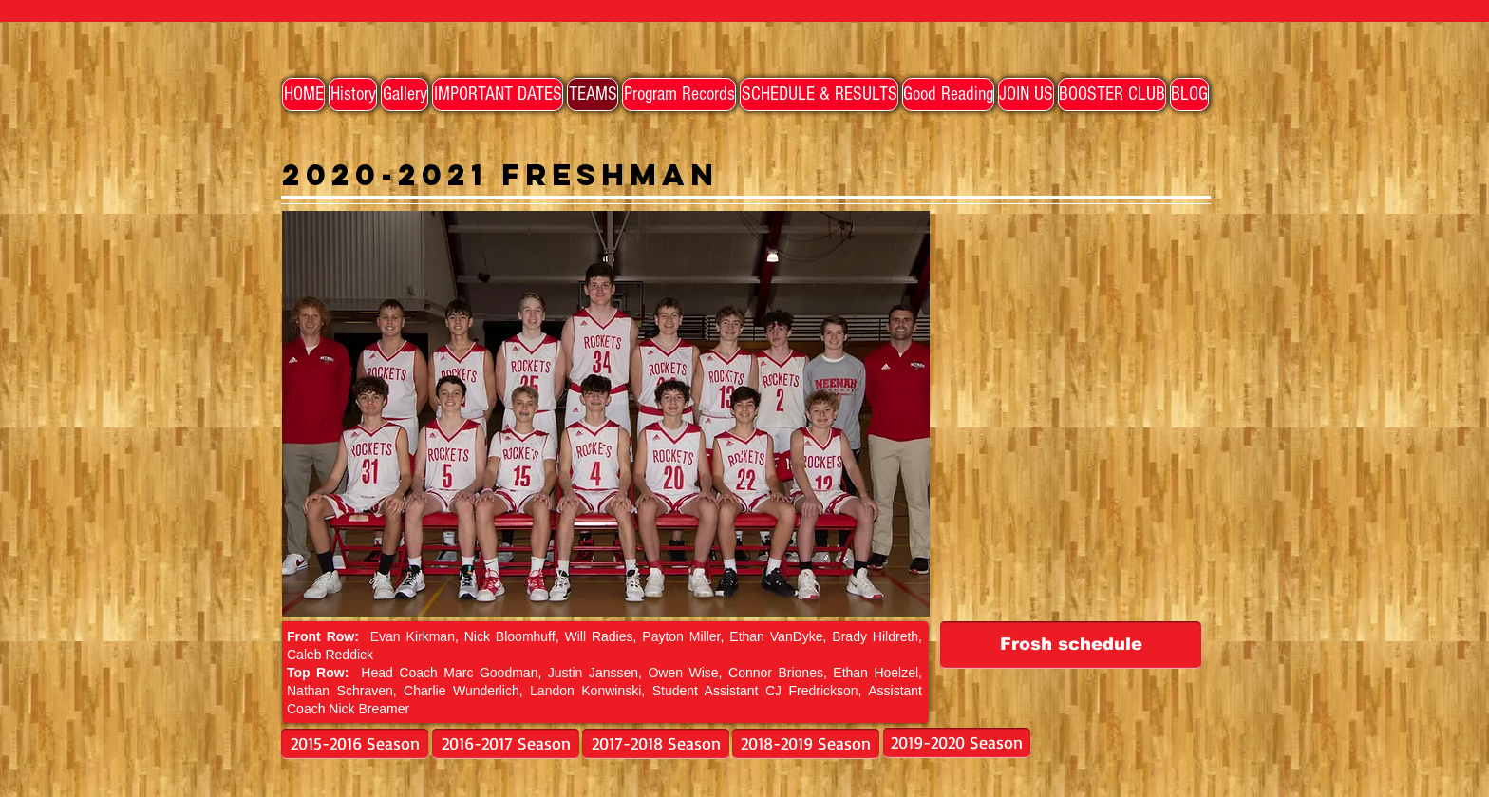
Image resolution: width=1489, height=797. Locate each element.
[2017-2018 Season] (655, 744)
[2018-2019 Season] (805, 744)
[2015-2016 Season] (354, 744)
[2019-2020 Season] (956, 743)
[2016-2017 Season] (505, 744)
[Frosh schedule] (1070, 645)
